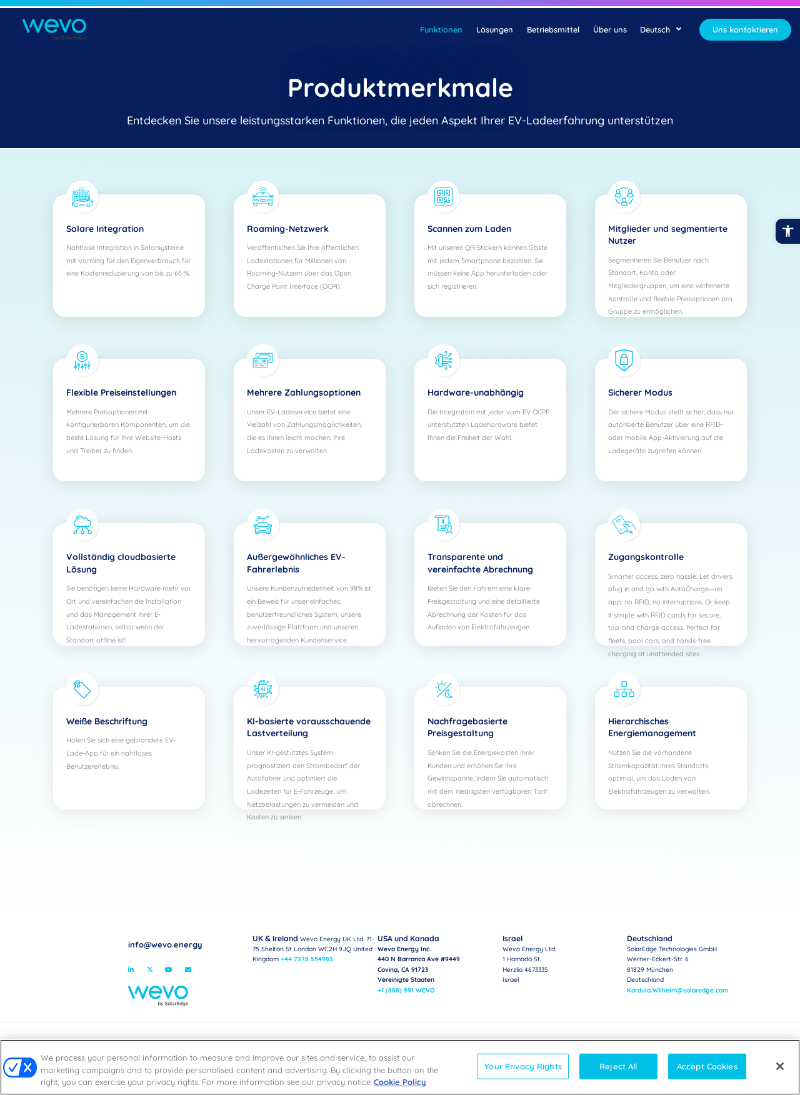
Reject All (618, 1066)
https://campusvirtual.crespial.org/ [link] (306, 970)
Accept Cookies (707, 1066)
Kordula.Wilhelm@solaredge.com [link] (677, 990)
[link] (788, 231)
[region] (400, 1067)
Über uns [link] (610, 29)
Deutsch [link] (660, 29)
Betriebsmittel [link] (553, 29)
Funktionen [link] (441, 29)
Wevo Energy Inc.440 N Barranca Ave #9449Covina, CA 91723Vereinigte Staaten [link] (419, 959)
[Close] (780, 1066)
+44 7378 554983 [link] (307, 959)
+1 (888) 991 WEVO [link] (406, 990)
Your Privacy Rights (522, 1066)
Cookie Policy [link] (400, 1082)
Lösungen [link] (494, 29)
